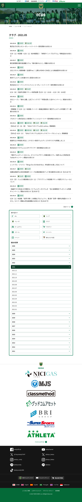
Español (34, 484)
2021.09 (14, 281)
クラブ (48, 221)
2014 (13, 339)
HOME (10, 26)
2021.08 (14, 285)
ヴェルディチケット (44, 478)
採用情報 (57, 490)
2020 (13, 314)
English (25, 484)
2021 (13, 267)
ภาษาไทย (54, 484)
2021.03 (14, 302)
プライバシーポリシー (48, 490)
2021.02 (14, 306)
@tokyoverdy (15, 465)
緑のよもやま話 (50, 238)
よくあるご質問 (26, 490)
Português (44, 484)
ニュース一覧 (18, 26)
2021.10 (14, 278)
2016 (13, 330)
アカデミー (49, 227)
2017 (13, 326)
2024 (13, 254)
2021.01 (14, 309)
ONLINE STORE (59, 478)
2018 (13, 322)
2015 (13, 334)
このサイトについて (36, 490)
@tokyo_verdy (16, 459)
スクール (17, 232)
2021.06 (14, 292)
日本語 (16, 484)
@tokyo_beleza (48, 454)
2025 (13, 250)
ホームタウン (18, 227)
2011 (13, 351)
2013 (13, 343)
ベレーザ (17, 221)
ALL (16, 216)
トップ (48, 216)
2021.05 (14, 295)
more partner (39, 442)
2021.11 (14, 274)
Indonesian (64, 484)
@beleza (46, 465)
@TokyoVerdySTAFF (17, 454)
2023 (13, 259)
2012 (13, 347)
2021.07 (14, 288)
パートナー (49, 232)
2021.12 (14, 270)
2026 (13, 246)
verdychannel (47, 449)
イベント (17, 238)
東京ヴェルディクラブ (27, 478)
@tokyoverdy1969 (17, 470)
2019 (13, 318)
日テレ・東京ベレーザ (2, 5)
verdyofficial (15, 449)
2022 (13, 263)
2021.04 (14, 299)
